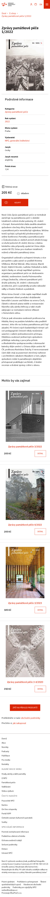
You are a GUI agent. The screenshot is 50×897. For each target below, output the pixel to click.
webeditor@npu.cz (9, 889)
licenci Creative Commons (19, 863)
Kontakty (5, 763)
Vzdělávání (6, 786)
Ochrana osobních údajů (12, 840)
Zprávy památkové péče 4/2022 (25, 524)
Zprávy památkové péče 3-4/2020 (25, 681)
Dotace (5, 848)
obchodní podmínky (30, 717)
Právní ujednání (8, 881)
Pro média (6, 759)
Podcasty (5, 751)
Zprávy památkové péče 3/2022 (25, 446)
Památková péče (8, 782)
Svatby (4, 821)
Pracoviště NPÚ (8, 800)
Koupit (13, 202)
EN (41, 4)
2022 (7, 121)
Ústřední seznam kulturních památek (17, 817)
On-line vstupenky (9, 809)
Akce (4, 742)
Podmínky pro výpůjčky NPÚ (24, 887)
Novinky (5, 746)
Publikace (6, 755)
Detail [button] (40, 453)
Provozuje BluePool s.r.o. (12, 892)
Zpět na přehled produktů (25, 707)
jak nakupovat (19, 722)
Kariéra (4, 804)
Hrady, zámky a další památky (14, 773)
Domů (4, 738)
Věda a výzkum (8, 790)
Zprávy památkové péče (16, 111)
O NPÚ (4, 777)
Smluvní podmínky (9, 844)
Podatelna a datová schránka (13, 835)
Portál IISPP (6, 813)
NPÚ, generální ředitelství (17, 140)
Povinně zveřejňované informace (15, 831)
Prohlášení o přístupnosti (27, 881)
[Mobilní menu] (47, 4)
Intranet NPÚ (7, 852)
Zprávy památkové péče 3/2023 (25, 602)
